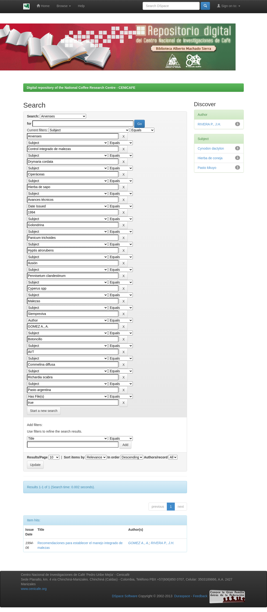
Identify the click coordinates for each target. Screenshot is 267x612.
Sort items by (74, 457)
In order (113, 457)
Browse (64, 6)
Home (43, 6)
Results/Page (37, 457)
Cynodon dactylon (211, 148)
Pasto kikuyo (207, 168)
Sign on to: (228, 6)
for (29, 123)
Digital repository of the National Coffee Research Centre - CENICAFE (81, 87)
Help (81, 6)
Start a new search (43, 411)
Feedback (200, 596)
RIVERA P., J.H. (162, 543)
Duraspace (182, 596)
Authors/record (156, 457)
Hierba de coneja (210, 158)
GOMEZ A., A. (138, 543)
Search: (33, 116)
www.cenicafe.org (34, 589)
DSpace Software (124, 596)
